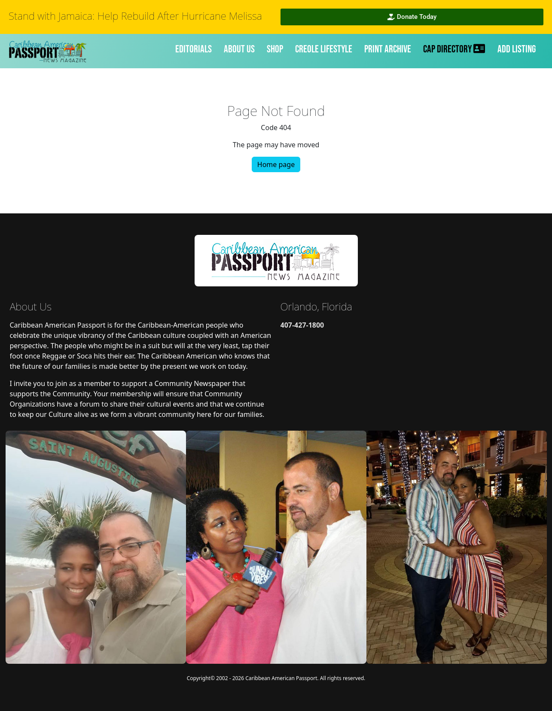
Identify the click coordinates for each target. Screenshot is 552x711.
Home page (276, 164)
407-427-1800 (302, 325)
